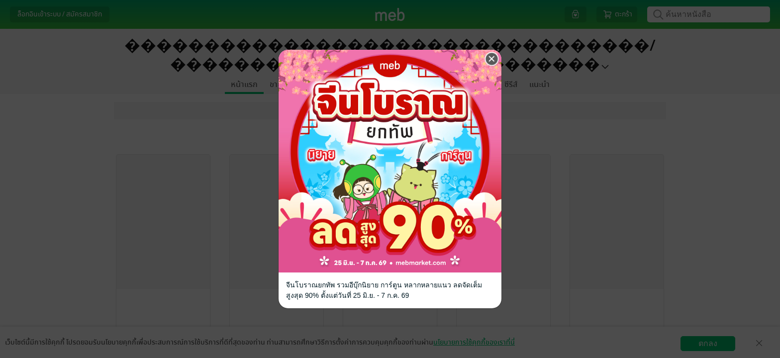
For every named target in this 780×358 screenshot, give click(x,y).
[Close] (492, 59)
